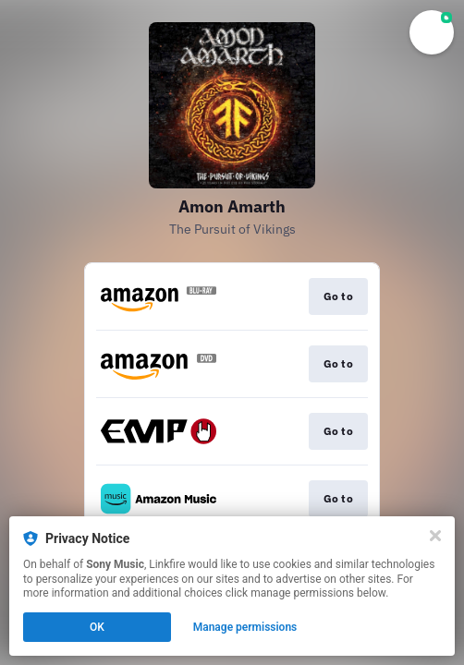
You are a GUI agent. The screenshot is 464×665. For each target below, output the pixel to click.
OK (97, 627)
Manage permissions (245, 627)
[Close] (435, 535)
